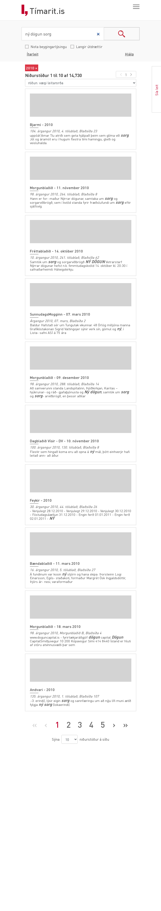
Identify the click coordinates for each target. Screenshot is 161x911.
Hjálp (129, 54)
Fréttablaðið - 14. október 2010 (56, 251)
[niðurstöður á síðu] (69, 739)
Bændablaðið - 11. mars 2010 (55, 563)
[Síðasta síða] (125, 725)
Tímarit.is (47, 11)
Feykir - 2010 (41, 500)
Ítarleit (32, 54)
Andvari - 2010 (42, 689)
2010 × (31, 67)
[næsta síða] (132, 74)
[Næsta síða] (114, 725)
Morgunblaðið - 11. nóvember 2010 (59, 187)
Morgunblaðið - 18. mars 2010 (55, 626)
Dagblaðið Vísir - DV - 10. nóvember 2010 (64, 440)
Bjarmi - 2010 (41, 124)
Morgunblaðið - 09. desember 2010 (59, 377)
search (121, 33)
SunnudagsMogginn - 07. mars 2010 (60, 314)
